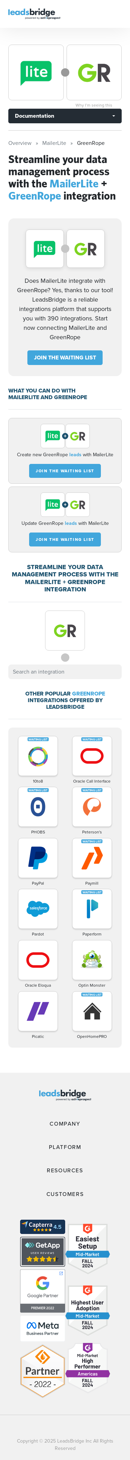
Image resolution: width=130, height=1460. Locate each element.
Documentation (34, 116)
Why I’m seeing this (94, 105)
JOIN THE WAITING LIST (65, 358)
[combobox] (65, 672)
